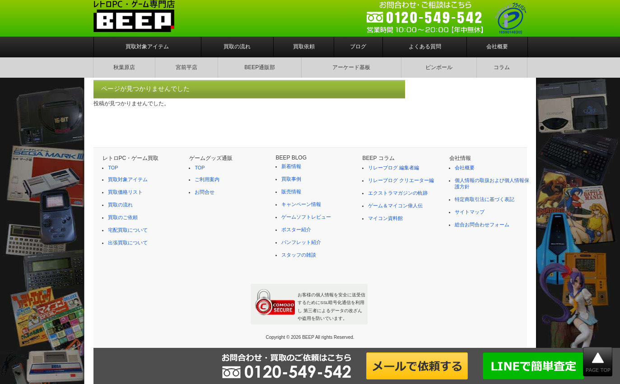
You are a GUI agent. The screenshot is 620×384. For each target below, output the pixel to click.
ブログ (358, 46)
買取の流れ (237, 46)
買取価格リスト (125, 192)
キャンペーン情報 (301, 204)
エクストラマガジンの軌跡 (398, 193)
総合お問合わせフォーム (482, 224)
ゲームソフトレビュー (306, 217)
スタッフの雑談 (298, 255)
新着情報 (291, 166)
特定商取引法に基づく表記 (484, 199)
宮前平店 (186, 67)
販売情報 (291, 191)
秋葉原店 (124, 67)
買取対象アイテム (147, 46)
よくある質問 (425, 46)
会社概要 (497, 46)
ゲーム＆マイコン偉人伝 (395, 205)
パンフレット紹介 (301, 242)
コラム (502, 67)
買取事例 (291, 179)
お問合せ (204, 192)
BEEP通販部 (259, 67)
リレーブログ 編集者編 (393, 167)
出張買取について (128, 242)
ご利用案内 (207, 179)
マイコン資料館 (385, 218)
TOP (113, 167)
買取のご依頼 (123, 217)
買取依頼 (304, 46)
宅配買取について (128, 230)
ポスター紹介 (296, 229)
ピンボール (438, 67)
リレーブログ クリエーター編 (401, 180)
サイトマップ (470, 212)
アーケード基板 (351, 67)
